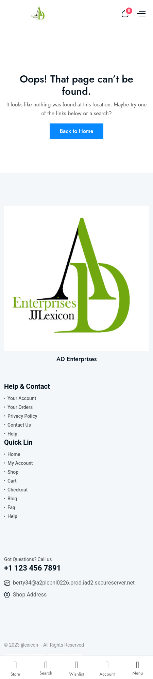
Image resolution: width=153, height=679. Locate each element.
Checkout (17, 489)
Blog (12, 498)
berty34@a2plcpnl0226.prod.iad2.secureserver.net (74, 582)
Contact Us (19, 425)
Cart (12, 481)
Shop (12, 472)
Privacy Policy (22, 416)
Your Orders (20, 407)
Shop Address (30, 594)
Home (13, 454)
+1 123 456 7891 (32, 568)
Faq (11, 507)
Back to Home (77, 131)
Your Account (21, 398)
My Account (20, 463)
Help (12, 434)
